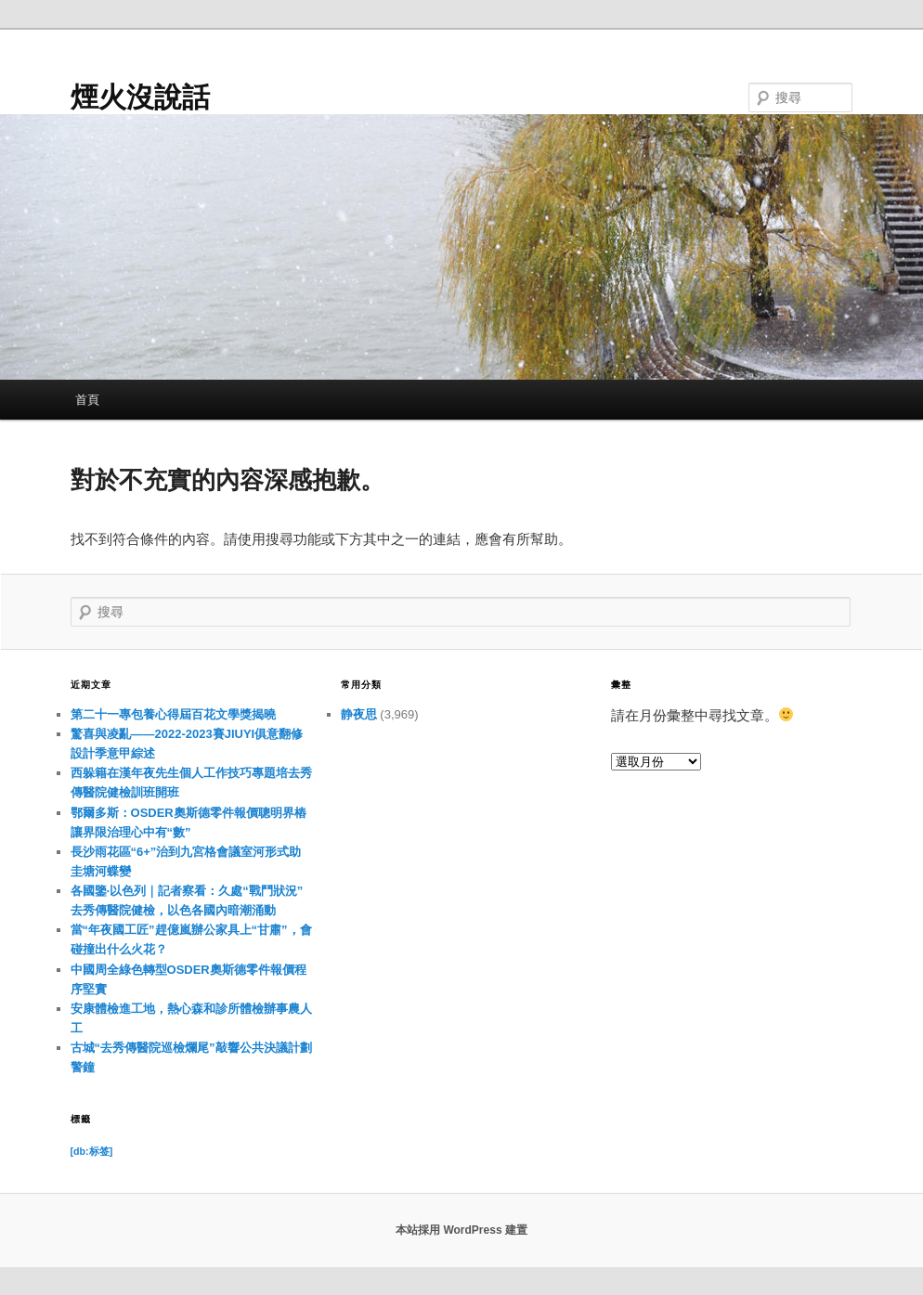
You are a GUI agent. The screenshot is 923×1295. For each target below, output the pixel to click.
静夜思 (359, 714)
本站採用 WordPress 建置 (461, 1230)
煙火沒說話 (140, 97)
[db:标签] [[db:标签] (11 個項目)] (92, 1151)
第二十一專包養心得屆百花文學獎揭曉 (173, 714)
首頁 (87, 400)
